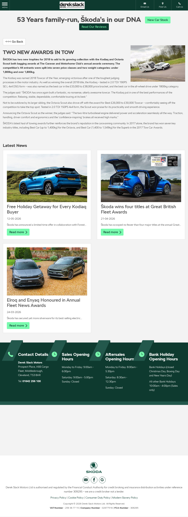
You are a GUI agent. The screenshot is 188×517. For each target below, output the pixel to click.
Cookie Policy (76, 498)
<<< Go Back (14, 42)
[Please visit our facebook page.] (94, 481)
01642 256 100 (31, 381)
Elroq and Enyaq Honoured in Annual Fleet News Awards (43, 303)
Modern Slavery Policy (125, 498)
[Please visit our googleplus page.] (102, 481)
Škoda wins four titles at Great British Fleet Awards (138, 209)
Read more (18, 232)
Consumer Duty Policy (97, 498)
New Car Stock (157, 20)
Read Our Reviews (94, 27)
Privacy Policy (58, 498)
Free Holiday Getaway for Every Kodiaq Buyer (46, 209)
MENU (5, 5)
